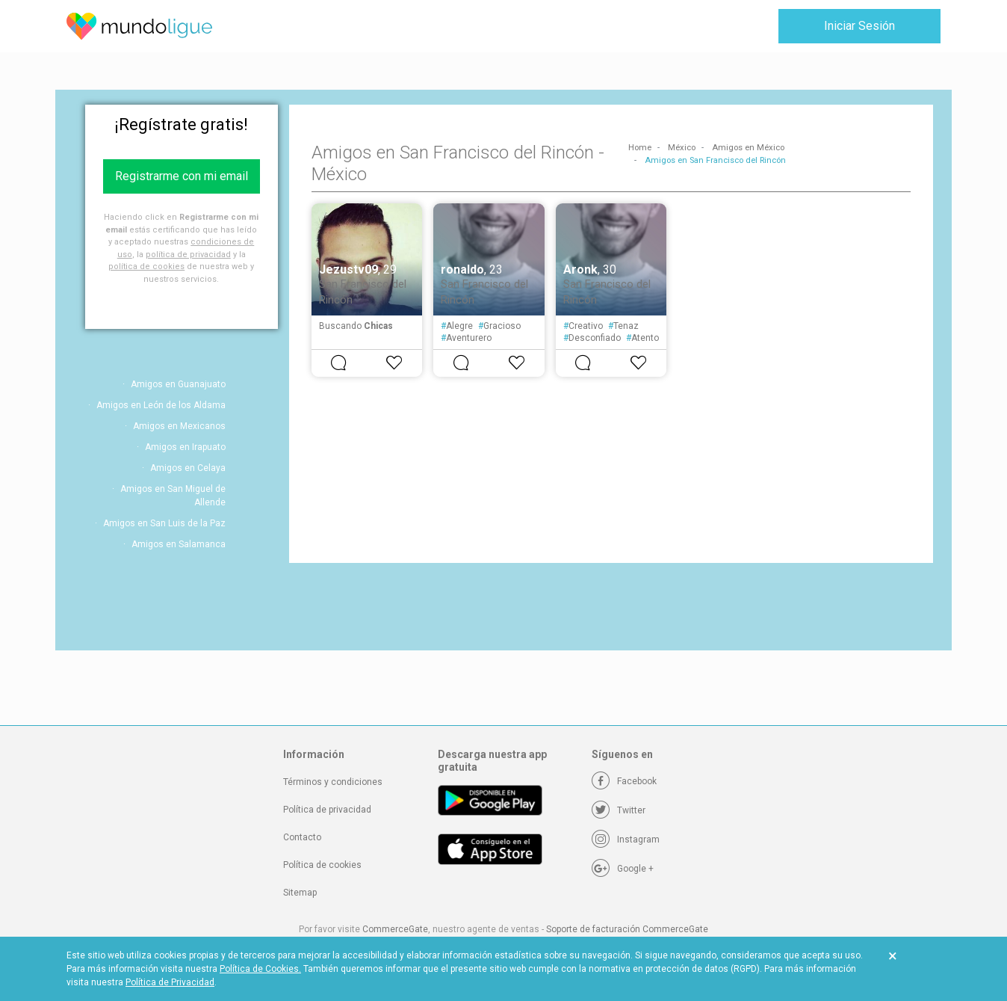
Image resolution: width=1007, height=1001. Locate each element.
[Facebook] (624, 781)
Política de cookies (322, 865)
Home (639, 148)
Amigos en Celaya (188, 468)
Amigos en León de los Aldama (161, 405)
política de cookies (146, 266)
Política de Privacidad (170, 982)
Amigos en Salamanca (178, 544)
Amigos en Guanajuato (178, 384)
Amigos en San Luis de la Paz (164, 523)
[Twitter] (618, 810)
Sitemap (300, 892)
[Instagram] (626, 839)
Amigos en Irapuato (185, 447)
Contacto (302, 837)
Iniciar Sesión (859, 26)
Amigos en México (748, 148)
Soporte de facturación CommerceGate (627, 929)
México (681, 148)
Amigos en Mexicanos (179, 426)
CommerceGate (395, 929)
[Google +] (623, 869)
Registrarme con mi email (181, 176)
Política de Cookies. (260, 969)
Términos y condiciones (332, 782)
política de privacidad (188, 254)
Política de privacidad (327, 809)
